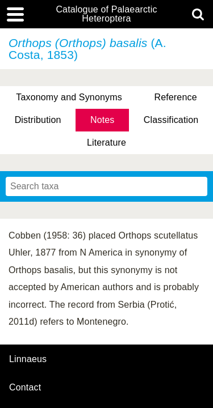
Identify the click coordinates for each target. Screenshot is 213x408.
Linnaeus (28, 359)
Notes (102, 120)
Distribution (38, 120)
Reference (175, 97)
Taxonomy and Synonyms (69, 97)
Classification (171, 120)
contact (25, 387)
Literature (106, 142)
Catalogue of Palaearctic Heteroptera (106, 14)
